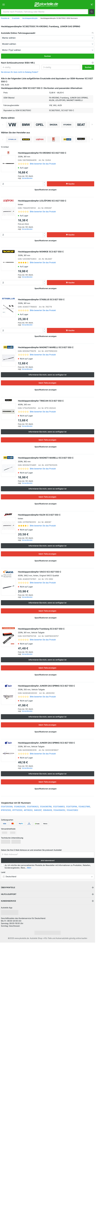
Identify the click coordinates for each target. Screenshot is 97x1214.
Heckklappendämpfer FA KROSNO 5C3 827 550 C (56, 155)
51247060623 (32, 806)
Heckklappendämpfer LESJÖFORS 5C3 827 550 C (56, 202)
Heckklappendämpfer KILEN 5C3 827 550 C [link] (56, 517)
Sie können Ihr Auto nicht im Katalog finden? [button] (19, 72)
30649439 (47, 810)
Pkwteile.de (5, 18)
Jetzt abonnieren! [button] (48, 860)
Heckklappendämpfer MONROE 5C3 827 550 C (56, 253)
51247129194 (71, 806)
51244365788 (46, 806)
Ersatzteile (16, 18)
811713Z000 (17, 810)
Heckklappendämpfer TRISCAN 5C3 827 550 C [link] (56, 403)
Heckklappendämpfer (30, 18)
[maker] (47, 37)
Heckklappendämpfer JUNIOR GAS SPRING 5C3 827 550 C (56, 688)
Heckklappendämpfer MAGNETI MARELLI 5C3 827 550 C (46, 347)
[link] (91, 4)
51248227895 (84, 806)
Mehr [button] (29, 868)
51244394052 (59, 810)
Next (92, 125)
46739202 (28, 810)
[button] (91, 11)
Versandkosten (27, 178)
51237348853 (59, 806)
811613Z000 (6, 810)
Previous (3, 125)
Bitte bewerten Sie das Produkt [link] (43, 164)
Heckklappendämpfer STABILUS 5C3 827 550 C (56, 301)
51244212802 (72, 810)
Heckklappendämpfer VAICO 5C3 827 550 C (56, 574)
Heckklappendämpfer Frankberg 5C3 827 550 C (56, 631)
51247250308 (7, 806)
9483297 (37, 810)
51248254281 (19, 806)
